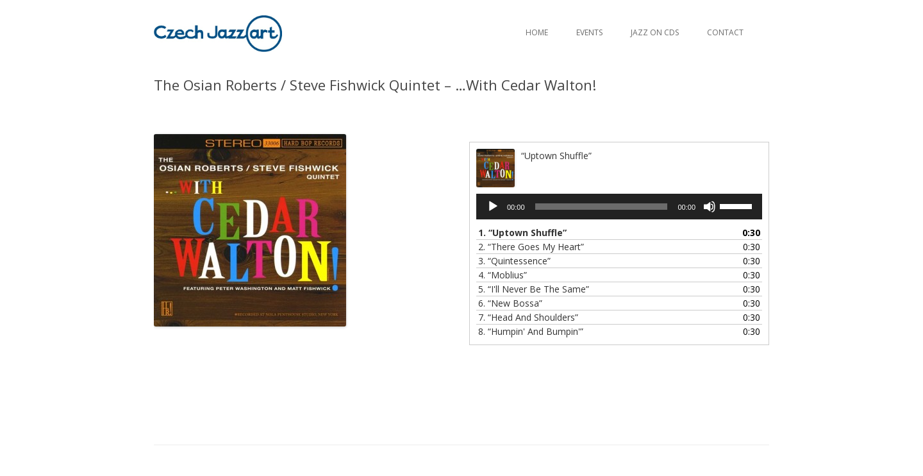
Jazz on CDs (655, 32)
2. (531, 247)
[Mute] (709, 206)
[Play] (492, 206)
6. (510, 303)
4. (502, 275)
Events (589, 32)
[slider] (601, 206)
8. (530, 331)
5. (533, 289)
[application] (619, 206)
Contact (725, 32)
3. (514, 261)
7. (528, 317)
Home (537, 32)
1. (522, 232)
